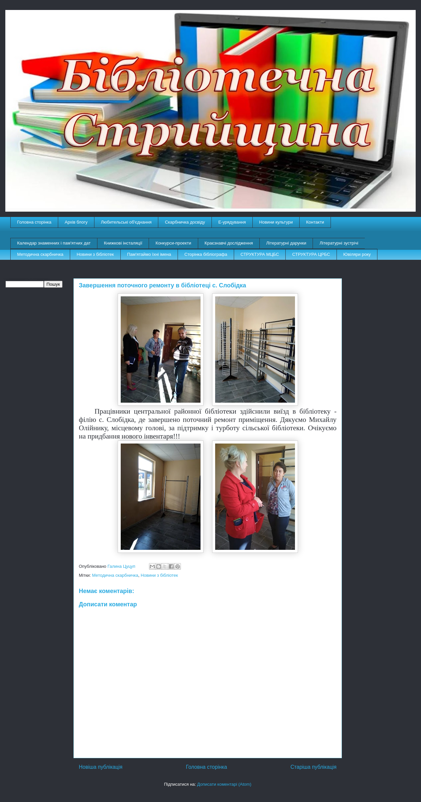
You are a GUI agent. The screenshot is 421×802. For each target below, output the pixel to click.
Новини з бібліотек (95, 254)
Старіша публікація (314, 767)
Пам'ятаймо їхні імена (149, 254)
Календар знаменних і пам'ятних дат (54, 243)
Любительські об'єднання (126, 222)
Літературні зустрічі (339, 243)
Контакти (315, 222)
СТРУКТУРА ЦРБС (311, 254)
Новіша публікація (100, 767)
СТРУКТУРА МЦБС (259, 254)
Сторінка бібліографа (206, 254)
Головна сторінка (34, 222)
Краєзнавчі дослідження (229, 243)
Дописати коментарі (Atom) (224, 784)
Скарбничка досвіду (185, 222)
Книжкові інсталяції (123, 243)
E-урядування (232, 222)
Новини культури (276, 222)
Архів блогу (76, 222)
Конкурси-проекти (173, 243)
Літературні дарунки (286, 243)
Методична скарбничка (40, 254)
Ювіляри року (356, 254)
